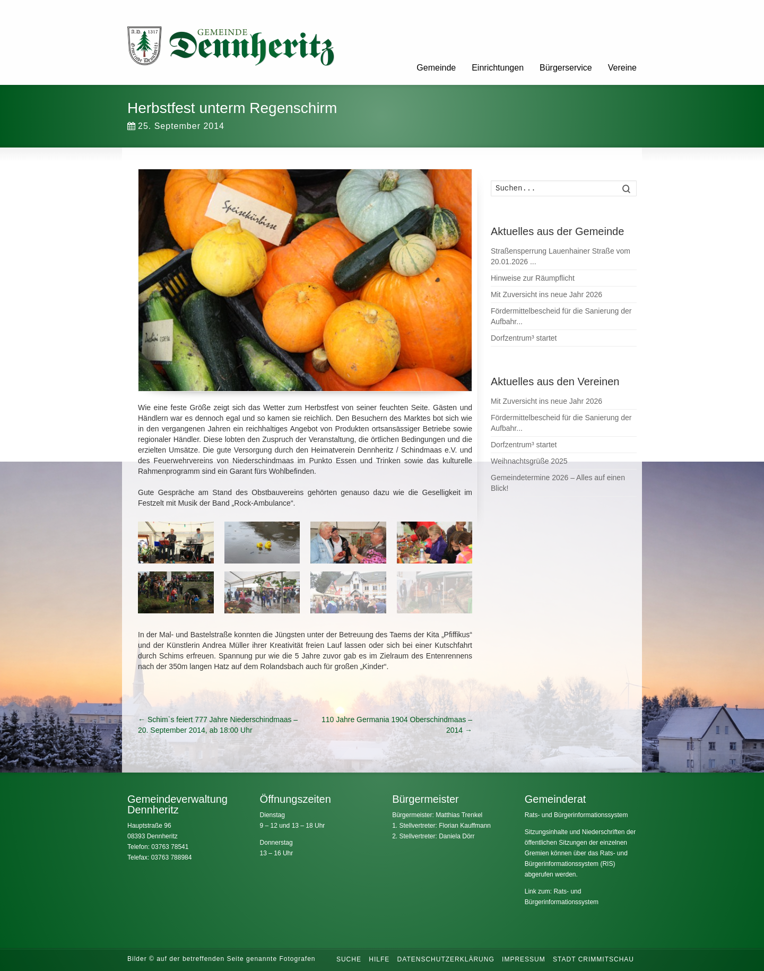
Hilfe (379, 959)
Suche (348, 959)
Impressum (523, 959)
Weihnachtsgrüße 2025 (529, 461)
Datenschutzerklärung (445, 959)
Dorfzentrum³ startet (524, 338)
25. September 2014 (175, 126)
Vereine (622, 67)
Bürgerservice (566, 67)
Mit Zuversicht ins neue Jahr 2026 (546, 294)
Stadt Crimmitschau (593, 959)
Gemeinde (436, 67)
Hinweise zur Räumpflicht (533, 278)
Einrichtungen (498, 67)
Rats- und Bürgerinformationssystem (576, 815)
